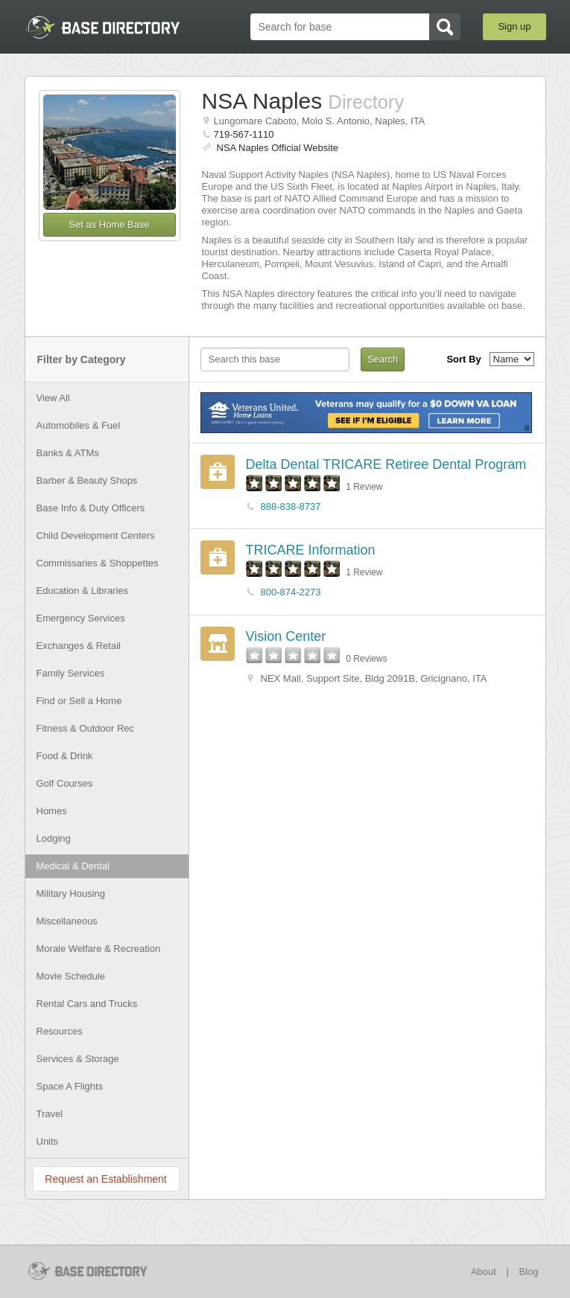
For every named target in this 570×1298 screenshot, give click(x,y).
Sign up (514, 26)
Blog (528, 1271)
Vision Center (286, 636)
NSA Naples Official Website (278, 147)
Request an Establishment (105, 1179)
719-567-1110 (244, 134)
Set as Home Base (109, 224)
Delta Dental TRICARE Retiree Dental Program (386, 464)
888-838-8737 (291, 506)
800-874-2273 (291, 592)
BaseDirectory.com (103, 27)
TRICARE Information (311, 550)
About (483, 1271)
